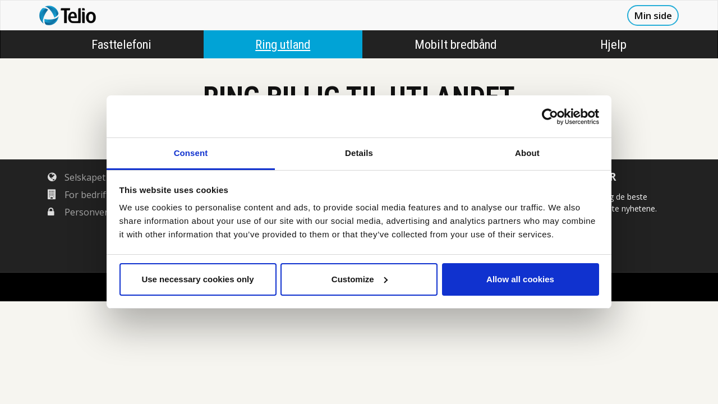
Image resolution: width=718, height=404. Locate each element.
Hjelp (613, 44)
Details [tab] (359, 153)
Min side (653, 15)
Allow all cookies (520, 279)
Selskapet (76, 177)
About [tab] (527, 153)
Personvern (81, 212)
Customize (360, 279)
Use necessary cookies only (197, 279)
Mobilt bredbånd (455, 44)
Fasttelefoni (121, 44)
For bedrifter (83, 195)
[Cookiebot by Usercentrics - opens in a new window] (550, 116)
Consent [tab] (191, 153)
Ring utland (282, 44)
